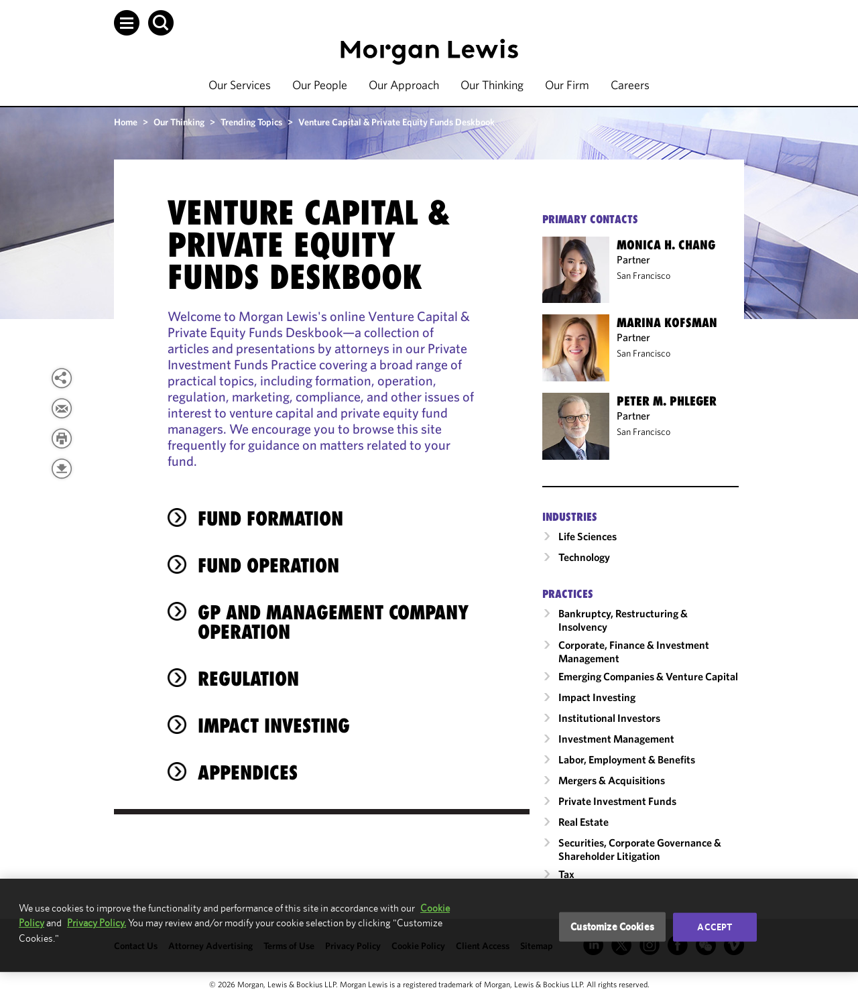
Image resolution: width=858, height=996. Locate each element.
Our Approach (404, 84)
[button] (126, 23)
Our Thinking (492, 84)
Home (125, 122)
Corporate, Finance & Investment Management (633, 651)
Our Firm (567, 84)
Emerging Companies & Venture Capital (648, 676)
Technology (584, 557)
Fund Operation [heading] (268, 565)
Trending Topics (251, 122)
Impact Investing (596, 697)
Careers (630, 84)
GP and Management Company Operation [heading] (333, 622)
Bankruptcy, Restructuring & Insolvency (623, 620)
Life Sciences (587, 536)
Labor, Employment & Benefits (626, 759)
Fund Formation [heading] (270, 518)
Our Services (239, 84)
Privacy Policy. (96, 922)
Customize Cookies (612, 926)
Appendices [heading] (248, 772)
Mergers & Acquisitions (611, 780)
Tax (566, 874)
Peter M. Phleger (667, 400)
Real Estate (583, 821)
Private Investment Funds (617, 801)
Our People (319, 84)
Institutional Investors (609, 718)
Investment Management (616, 738)
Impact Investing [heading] (274, 725)
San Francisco (643, 275)
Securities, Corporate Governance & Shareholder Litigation (639, 849)
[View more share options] (61, 378)
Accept (714, 927)
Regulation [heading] (248, 678)
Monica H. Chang (666, 244)
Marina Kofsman (667, 322)
